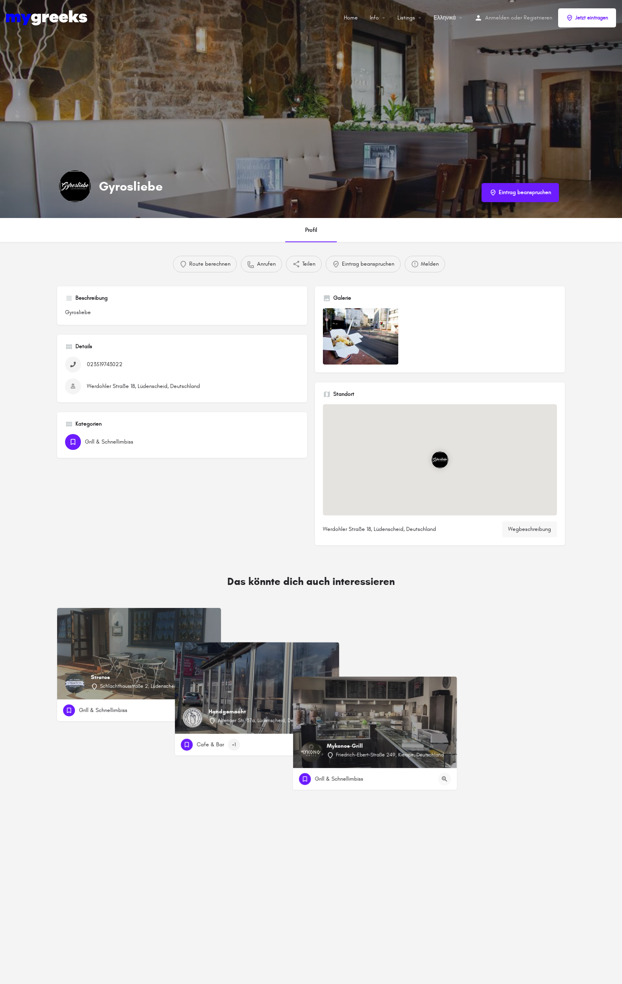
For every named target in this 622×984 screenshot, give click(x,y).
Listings (406, 17)
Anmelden (497, 17)
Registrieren (538, 17)
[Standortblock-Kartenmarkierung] (440, 460)
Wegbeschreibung (529, 529)
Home (351, 17)
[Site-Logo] (47, 17)
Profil (311, 230)
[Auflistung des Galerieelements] (360, 336)
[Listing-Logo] (75, 186)
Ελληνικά (445, 17)
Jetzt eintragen (587, 17)
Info (374, 17)
